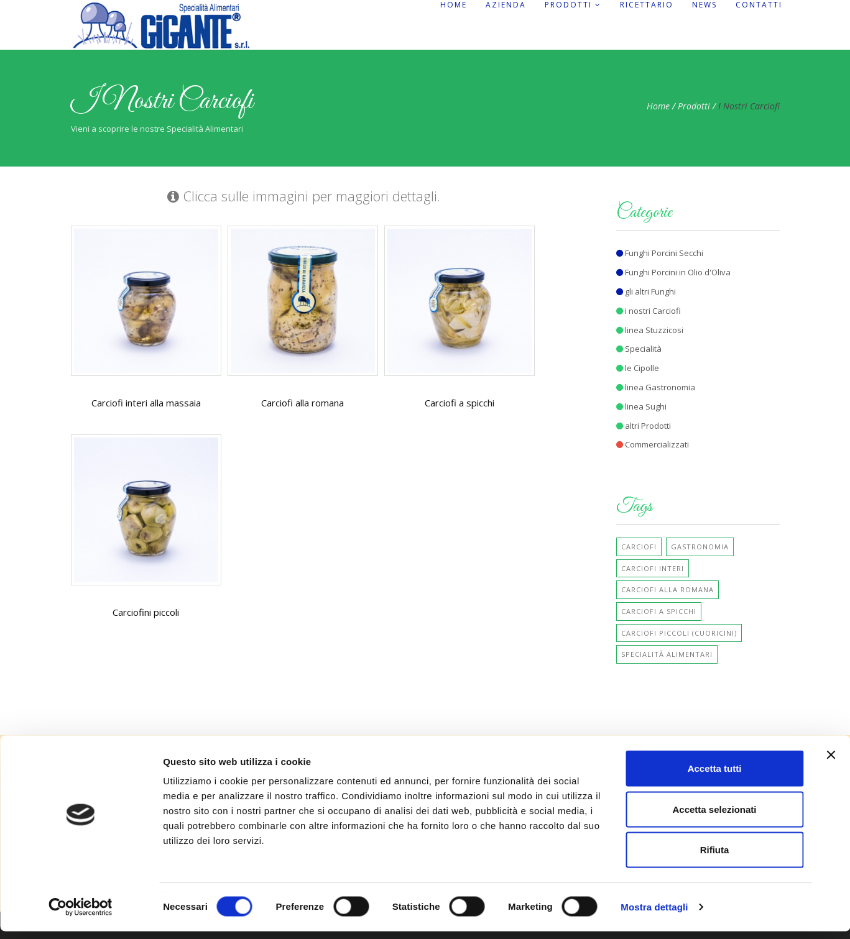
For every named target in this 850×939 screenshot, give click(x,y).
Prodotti (573, 5)
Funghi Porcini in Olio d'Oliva (673, 272)
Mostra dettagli (654, 914)
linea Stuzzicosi (649, 330)
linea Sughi (641, 406)
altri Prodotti (643, 425)
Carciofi (639, 546)
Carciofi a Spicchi (658, 611)
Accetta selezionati (714, 817)
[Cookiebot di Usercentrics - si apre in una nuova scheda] (80, 914)
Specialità (639, 348)
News (704, 5)
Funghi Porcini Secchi (659, 253)
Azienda (506, 5)
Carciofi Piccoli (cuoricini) (679, 633)
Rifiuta (714, 857)
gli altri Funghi (646, 291)
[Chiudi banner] (830, 762)
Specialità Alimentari (667, 654)
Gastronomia (700, 546)
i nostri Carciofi (648, 310)
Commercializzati (652, 444)
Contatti (759, 5)
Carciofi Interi (652, 568)
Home (453, 5)
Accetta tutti (715, 776)
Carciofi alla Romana (667, 589)
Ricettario (646, 5)
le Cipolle (637, 367)
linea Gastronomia (655, 387)
